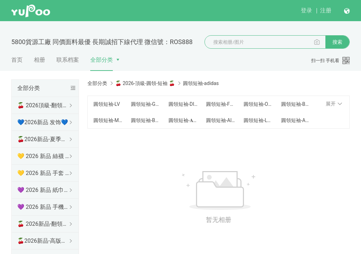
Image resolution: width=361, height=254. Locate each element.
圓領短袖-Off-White (258, 104)
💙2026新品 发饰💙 (42, 122)
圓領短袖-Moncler (107, 120)
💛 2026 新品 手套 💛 (43, 173)
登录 (306, 10)
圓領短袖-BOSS (145, 120)
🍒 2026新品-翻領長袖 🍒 (43, 223)
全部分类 (101, 59)
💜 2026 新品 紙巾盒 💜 (43, 190)
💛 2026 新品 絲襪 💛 (43, 156)
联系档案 (67, 59)
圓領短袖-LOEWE (258, 120)
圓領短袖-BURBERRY (295, 104)
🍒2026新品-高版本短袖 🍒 (43, 240)
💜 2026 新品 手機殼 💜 (43, 207)
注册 (325, 10)
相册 (39, 59)
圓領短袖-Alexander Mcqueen (220, 120)
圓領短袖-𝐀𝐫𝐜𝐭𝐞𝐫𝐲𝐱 (183, 120)
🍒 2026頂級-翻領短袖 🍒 (43, 105)
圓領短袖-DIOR (183, 104)
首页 (17, 59)
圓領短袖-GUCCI (145, 104)
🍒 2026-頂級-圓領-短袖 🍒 (145, 83)
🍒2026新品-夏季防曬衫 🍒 (43, 139)
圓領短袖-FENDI (220, 104)
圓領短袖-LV (106, 104)
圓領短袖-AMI (295, 120)
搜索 (337, 42)
